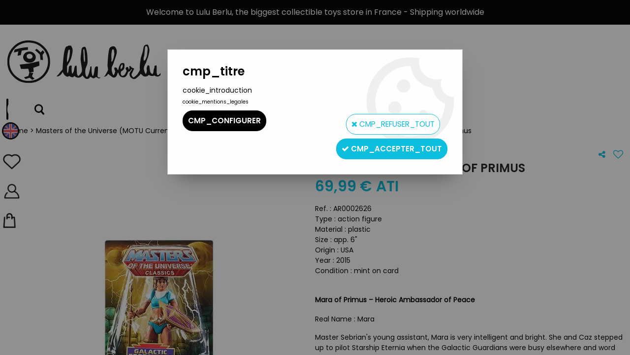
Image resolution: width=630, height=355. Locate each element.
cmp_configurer (225, 120)
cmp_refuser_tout (385, 120)
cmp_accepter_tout (388, 141)
